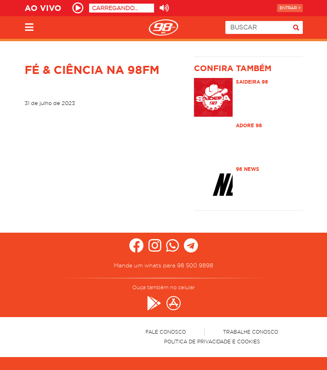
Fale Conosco (166, 331)
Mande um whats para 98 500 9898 (163, 265)
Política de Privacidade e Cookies (212, 341)
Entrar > (289, 8)
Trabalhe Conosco (250, 331)
